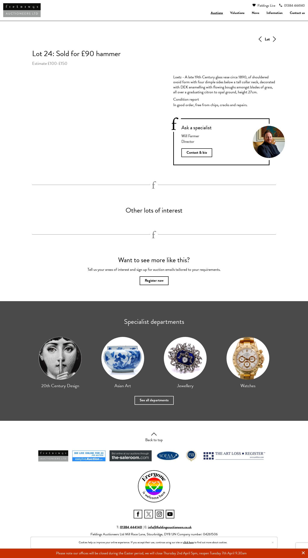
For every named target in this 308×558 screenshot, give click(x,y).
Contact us (297, 12)
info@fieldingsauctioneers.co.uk (170, 528)
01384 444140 (292, 5)
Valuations (237, 12)
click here (188, 542)
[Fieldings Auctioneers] (22, 10)
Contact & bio (197, 153)
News (255, 12)
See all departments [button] (154, 401)
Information (275, 12)
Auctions (217, 12)
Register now (154, 281)
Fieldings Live (263, 5)
